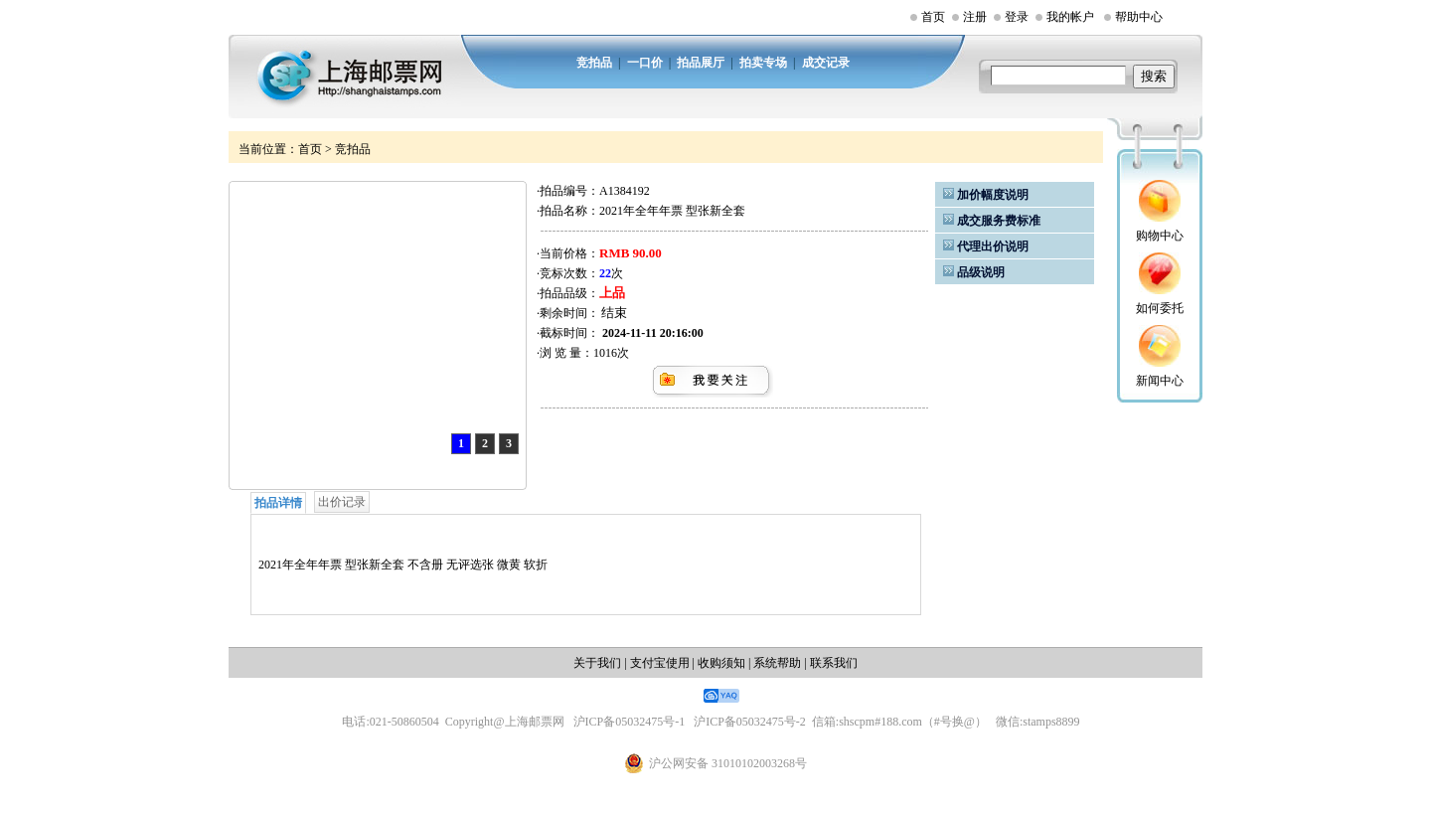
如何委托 (1160, 308)
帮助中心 (1139, 17)
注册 (975, 17)
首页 (933, 17)
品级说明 (981, 272)
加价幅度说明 (993, 195)
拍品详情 (278, 503)
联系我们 (834, 663)
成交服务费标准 (998, 221)
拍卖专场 (763, 63)
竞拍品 (594, 63)
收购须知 (721, 663)
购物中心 (1160, 236)
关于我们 (597, 663)
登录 (1017, 17)
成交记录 (826, 63)
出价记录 (342, 502)
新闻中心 (1160, 381)
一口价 (645, 63)
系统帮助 (777, 663)
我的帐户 (1070, 17)
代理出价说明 (993, 246)
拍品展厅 (700, 63)
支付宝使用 (660, 663)
